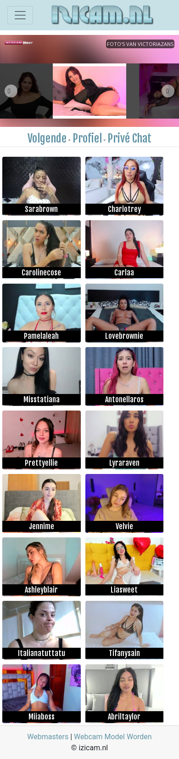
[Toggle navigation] (20, 15)
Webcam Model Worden (113, 736)
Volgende (47, 138)
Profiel (87, 138)
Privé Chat (129, 138)
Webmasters (47, 736)
